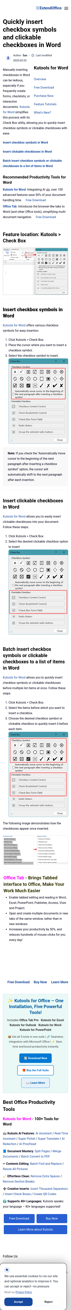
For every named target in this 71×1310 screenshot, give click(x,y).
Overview (40, 79)
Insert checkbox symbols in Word (25, 142)
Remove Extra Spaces (45, 1176)
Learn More (59, 982)
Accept (18, 1302)
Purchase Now (43, 96)
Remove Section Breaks (19, 1181)
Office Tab (10, 206)
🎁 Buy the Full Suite (35, 1070)
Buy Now (40, 982)
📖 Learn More (35, 1083)
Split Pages (42, 1151)
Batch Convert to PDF (35, 1156)
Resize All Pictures (15, 1169)
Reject (48, 1302)
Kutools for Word (14, 189)
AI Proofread (27, 1144)
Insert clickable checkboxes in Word (27, 151)
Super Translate (48, 1138)
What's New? (42, 112)
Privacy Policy (24, 1292)
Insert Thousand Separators (49, 1189)
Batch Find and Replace (46, 1163)
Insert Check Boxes (18, 1194)
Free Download (44, 87)
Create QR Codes (45, 1194)
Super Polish (26, 1138)
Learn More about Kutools (35, 1229)
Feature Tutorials (45, 104)
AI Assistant (44, 1133)
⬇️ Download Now (35, 1058)
